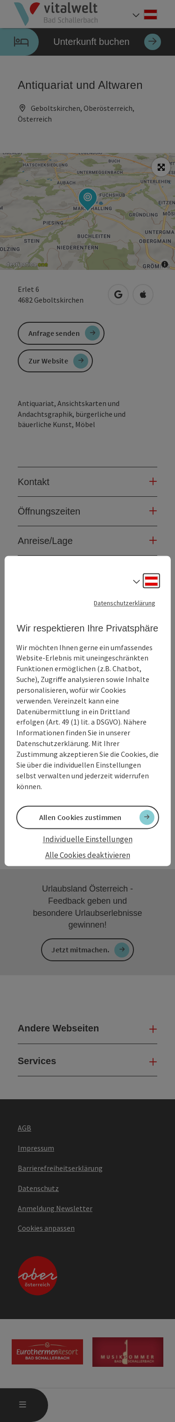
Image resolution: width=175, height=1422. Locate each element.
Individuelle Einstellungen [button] (88, 839)
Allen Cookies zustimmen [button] (80, 817)
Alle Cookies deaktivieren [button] (87, 855)
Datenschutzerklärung (124, 603)
